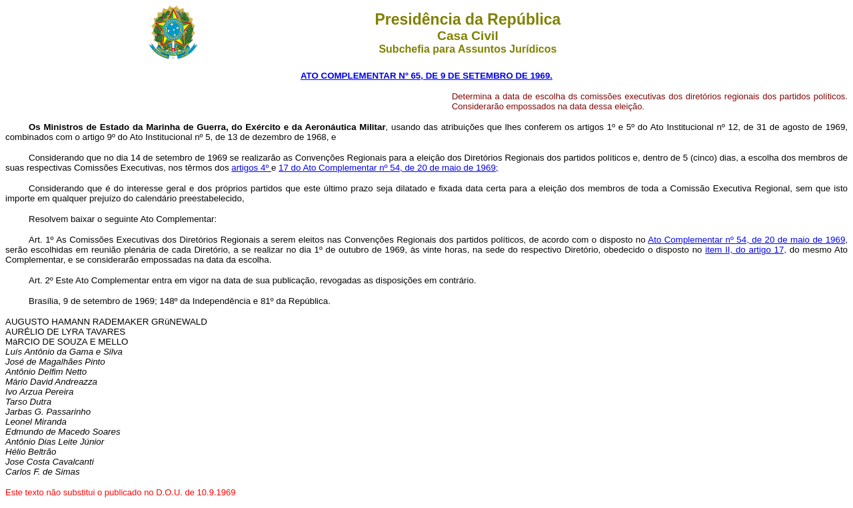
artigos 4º (251, 168)
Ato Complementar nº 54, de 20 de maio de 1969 (746, 240)
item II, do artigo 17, (745, 250)
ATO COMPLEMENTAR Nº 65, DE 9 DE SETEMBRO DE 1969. (426, 76)
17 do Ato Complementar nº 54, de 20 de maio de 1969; (388, 168)
